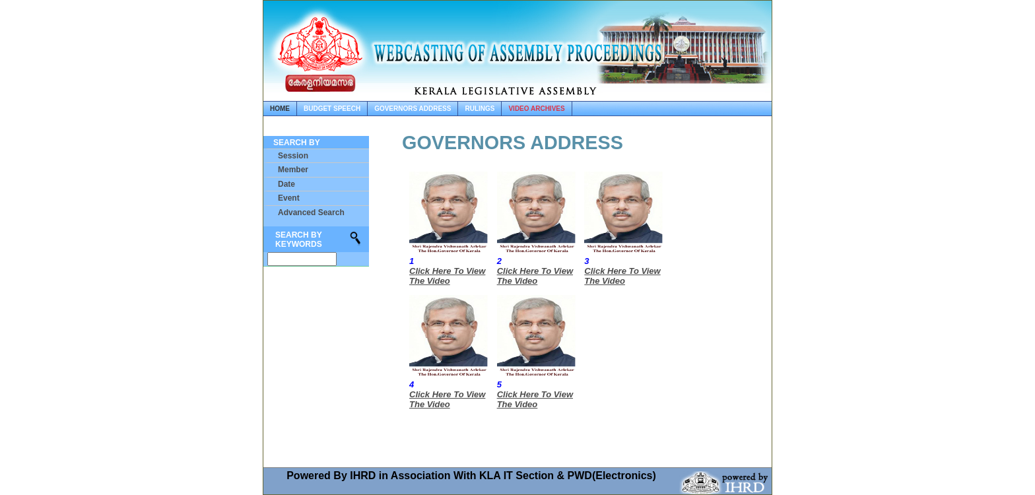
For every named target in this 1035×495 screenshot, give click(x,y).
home (280, 108)
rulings (479, 108)
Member (293, 169)
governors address (412, 108)
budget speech (332, 108)
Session (293, 155)
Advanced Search (311, 212)
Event (289, 198)
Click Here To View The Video (447, 276)
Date (286, 184)
